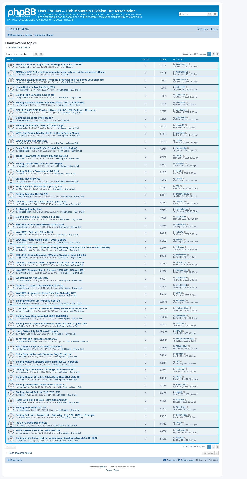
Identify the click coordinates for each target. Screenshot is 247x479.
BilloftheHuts (24, 349)
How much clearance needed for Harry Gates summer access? (52, 308)
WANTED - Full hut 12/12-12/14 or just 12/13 (41, 201)
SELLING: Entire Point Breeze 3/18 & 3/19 (40, 224)
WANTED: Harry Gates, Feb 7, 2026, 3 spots (41, 239)
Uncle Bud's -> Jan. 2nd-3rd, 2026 (35, 87)
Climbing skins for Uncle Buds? (34, 117)
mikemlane (23, 219)
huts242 (22, 235)
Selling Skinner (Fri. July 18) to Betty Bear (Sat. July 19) (48, 377)
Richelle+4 (23, 303)
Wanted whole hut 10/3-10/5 (32, 278)
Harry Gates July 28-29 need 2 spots (37, 331)
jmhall (21, 174)
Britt (20, 364)
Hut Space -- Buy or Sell (70, 90)
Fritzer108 (23, 90)
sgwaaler (23, 166)
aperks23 (23, 128)
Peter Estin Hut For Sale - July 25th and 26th (41, 399)
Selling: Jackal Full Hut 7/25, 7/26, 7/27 (38, 392)
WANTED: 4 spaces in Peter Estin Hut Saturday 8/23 (46, 293)
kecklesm (23, 402)
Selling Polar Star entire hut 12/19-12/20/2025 (42, 316)
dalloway (23, 250)
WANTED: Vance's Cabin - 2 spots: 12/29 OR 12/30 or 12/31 (50, 262)
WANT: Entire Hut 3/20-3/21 (31, 140)
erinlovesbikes (25, 311)
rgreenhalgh (24, 151)
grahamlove (24, 120)
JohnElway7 (24, 113)
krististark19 (24, 318)
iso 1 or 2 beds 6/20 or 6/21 (31, 422)
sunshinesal (24, 280)
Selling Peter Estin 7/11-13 (31, 407)
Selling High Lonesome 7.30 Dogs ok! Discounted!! (45, 369)
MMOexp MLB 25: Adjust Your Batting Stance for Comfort (49, 64)
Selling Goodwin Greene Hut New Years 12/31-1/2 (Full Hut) (50, 102)
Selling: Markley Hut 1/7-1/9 (32, 194)
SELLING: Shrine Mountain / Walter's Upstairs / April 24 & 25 (51, 255)
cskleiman (23, 372)
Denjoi (21, 425)
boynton (22, 357)
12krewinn (23, 105)
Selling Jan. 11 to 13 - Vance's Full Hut (38, 217)
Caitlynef (23, 326)
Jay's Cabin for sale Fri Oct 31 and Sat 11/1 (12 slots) (46, 148)
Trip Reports (67, 67)
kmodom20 (24, 387)
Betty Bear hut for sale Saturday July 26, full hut (44, 354)
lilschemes (23, 433)
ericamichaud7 (25, 196)
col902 (22, 143)
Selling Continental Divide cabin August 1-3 (41, 384)
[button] (217, 54)
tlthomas (22, 440)
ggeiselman (24, 257)
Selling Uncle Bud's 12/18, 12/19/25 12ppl (39, 125)
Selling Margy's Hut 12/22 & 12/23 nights (39, 163)
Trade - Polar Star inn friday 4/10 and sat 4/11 (42, 156)
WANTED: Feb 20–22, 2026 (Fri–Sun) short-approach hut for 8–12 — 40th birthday (63, 247)
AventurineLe (25, 67)
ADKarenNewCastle (28, 341)
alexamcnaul (24, 418)
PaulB (21, 379)
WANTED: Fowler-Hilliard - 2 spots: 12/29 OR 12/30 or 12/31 (50, 270)
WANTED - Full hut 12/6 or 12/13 (34, 232)
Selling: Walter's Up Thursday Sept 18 (38, 300)
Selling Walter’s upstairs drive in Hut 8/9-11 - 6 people (47, 361)
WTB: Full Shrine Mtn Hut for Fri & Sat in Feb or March (47, 133)
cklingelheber (25, 212)
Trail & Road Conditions (73, 82)
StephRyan (24, 410)
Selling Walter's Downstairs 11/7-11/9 (37, 171)
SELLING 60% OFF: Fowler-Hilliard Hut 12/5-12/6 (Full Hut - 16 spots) (56, 110)
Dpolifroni (23, 204)
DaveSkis (23, 135)
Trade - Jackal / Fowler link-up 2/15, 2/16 (39, 186)
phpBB (102, 467)
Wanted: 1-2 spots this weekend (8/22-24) (40, 285)
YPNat (22, 334)
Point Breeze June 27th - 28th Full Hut (38, 430)
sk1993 (22, 158)
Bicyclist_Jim (24, 265)
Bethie (21, 296)
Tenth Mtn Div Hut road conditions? (36, 338)
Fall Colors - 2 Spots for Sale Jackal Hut (39, 346)
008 (20, 189)
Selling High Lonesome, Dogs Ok (35, 95)
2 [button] (213, 54)
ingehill (22, 395)
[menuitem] (25, 29)
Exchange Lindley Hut (28, 209)
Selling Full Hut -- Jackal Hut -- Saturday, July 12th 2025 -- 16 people (55, 415)
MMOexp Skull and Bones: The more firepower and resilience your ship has (60, 79)
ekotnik (22, 181)
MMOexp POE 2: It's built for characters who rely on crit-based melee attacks (60, 72)
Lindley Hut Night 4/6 (28, 178)
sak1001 (22, 242)
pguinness (23, 97)
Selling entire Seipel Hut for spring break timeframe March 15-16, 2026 (56, 438)
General (65, 74)
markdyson (24, 227)
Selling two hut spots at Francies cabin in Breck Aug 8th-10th (51, 323)
